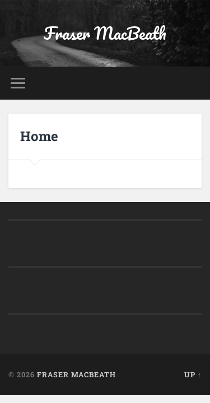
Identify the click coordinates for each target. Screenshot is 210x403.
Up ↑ (193, 374)
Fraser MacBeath (105, 33)
